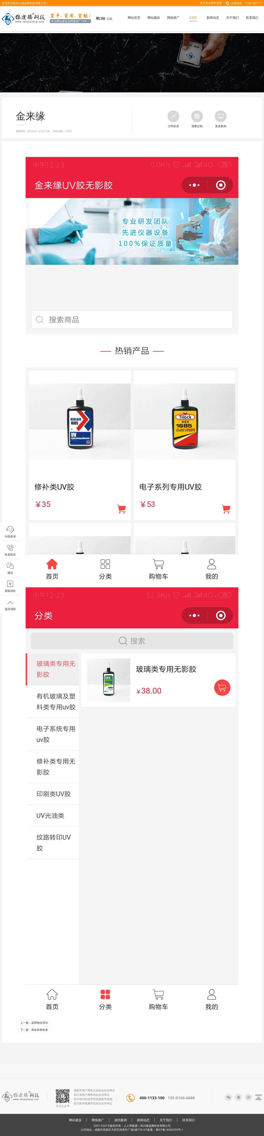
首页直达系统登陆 (211, 3)
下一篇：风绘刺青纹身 (34, 1030)
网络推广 (98, 1120)
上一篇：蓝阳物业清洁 (34, 1022)
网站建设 (75, 1120)
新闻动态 (143, 1120)
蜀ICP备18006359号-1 (169, 1129)
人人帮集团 (131, 1126)
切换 (109, 18)
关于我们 (166, 1120)
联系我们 (188, 1120)
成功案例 (120, 1120)
